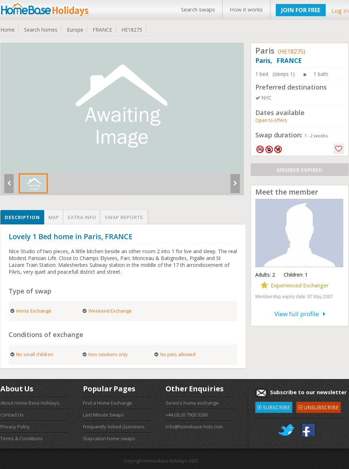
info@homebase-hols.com (194, 426)
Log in (340, 10)
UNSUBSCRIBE (318, 406)
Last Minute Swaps (103, 414)
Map (53, 217)
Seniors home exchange (192, 403)
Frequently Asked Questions (114, 426)
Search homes (40, 29)
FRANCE (102, 29)
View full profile (299, 314)
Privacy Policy (15, 426)
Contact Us (12, 414)
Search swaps (198, 9)
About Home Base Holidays (30, 403)
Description (22, 217)
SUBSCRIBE (273, 406)
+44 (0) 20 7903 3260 (187, 414)
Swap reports (124, 217)
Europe (75, 29)
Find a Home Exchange (107, 403)
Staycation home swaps (109, 438)
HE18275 (131, 29)
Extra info (82, 217)
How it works (246, 9)
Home (7, 29)
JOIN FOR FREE (300, 10)
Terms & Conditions (21, 438)
